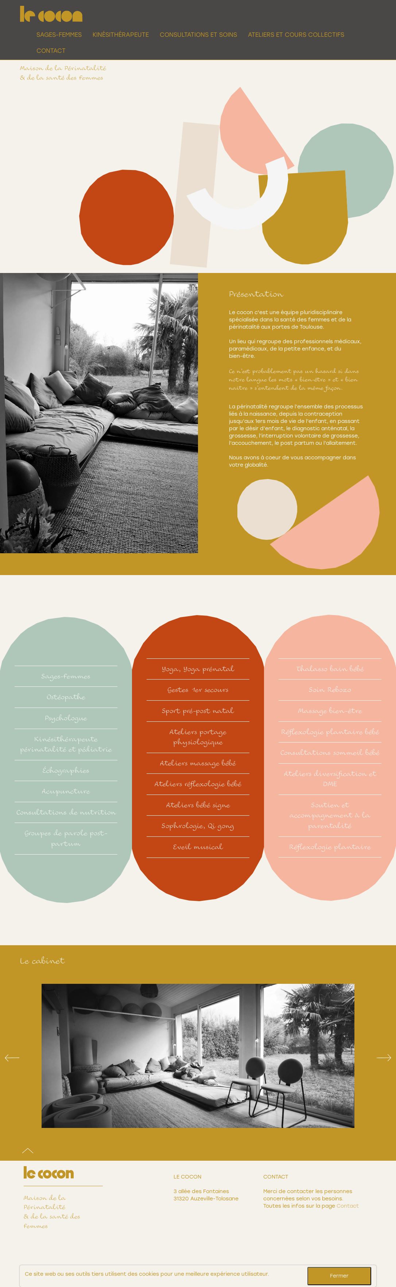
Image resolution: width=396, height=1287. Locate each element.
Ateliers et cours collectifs (296, 34)
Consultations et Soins (198, 34)
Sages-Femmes (59, 34)
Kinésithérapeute (121, 34)
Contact (51, 50)
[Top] (28, 1152)
